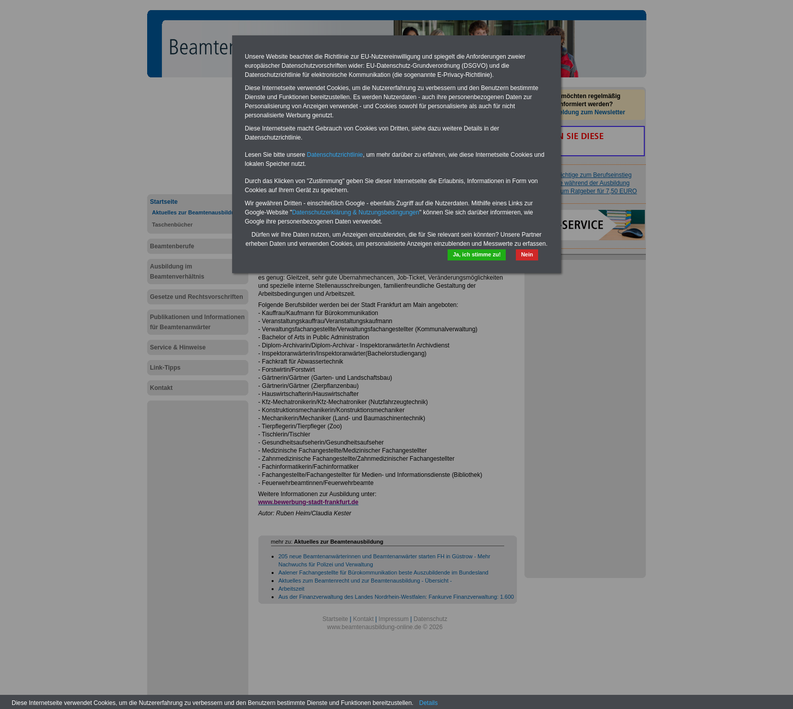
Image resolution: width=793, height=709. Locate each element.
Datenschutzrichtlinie (335, 154)
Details (428, 702)
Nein (527, 254)
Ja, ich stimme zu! (477, 254)
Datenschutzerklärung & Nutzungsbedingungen (355, 212)
